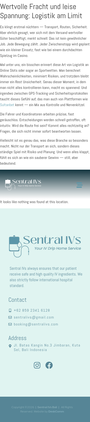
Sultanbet (7, 104)
